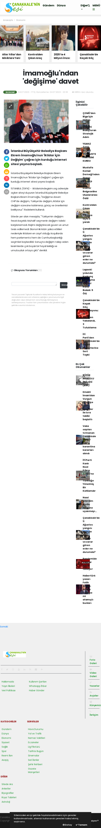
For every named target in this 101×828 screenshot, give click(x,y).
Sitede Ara (7, 784)
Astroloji (6, 801)
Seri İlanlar (33, 760)
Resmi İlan (7, 755)
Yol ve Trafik (35, 733)
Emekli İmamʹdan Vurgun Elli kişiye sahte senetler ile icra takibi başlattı (89, 405)
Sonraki (4, 626)
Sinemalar (33, 755)
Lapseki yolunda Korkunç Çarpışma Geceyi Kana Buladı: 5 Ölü (89, 281)
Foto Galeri (93, 660)
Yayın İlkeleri (8, 686)
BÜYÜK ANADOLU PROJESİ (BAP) (88, 380)
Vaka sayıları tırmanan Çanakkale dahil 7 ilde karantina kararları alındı (89, 439)
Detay (67, 824)
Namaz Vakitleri (36, 738)
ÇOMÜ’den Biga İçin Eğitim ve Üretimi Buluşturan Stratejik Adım (89, 125)
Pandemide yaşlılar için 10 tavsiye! (90, 564)
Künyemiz (95, 704)
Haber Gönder (36, 690)
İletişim (94, 713)
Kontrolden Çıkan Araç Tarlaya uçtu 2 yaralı (90, 213)
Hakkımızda (8, 681)
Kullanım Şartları (38, 681)
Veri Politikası (8, 690)
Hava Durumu (35, 729)
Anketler (6, 788)
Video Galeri (93, 673)
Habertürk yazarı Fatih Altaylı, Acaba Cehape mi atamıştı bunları (89, 589)
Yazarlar (94, 684)
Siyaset (6, 742)
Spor (4, 751)
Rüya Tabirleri (9, 797)
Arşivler (94, 694)
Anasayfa (8, 20)
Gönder (64, 285)
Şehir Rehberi (35, 764)
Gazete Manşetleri (33, 770)
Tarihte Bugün (36, 751)
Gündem (48, 5)
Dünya (61, 5)
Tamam (81, 824)
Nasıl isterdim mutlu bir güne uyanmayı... (90, 504)
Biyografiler (8, 793)
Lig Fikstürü (34, 746)
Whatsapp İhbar (38, 686)
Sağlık (5, 746)
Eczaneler (33, 742)
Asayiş (5, 760)
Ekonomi (20, 20)
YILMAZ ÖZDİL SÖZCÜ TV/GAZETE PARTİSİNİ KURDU (89, 152)
